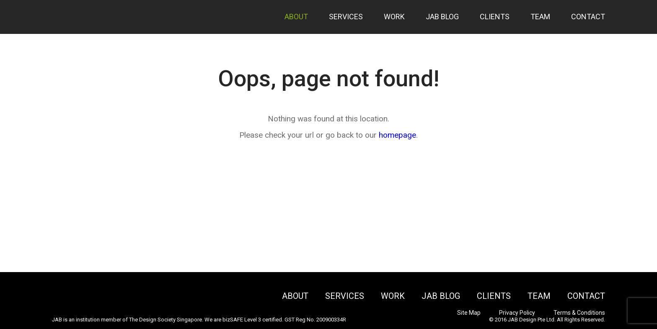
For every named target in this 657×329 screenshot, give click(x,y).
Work (394, 16)
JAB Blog (442, 16)
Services (346, 16)
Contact (588, 16)
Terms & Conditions (579, 312)
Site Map (469, 312)
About (296, 16)
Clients (495, 16)
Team (540, 16)
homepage (397, 135)
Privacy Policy (517, 312)
